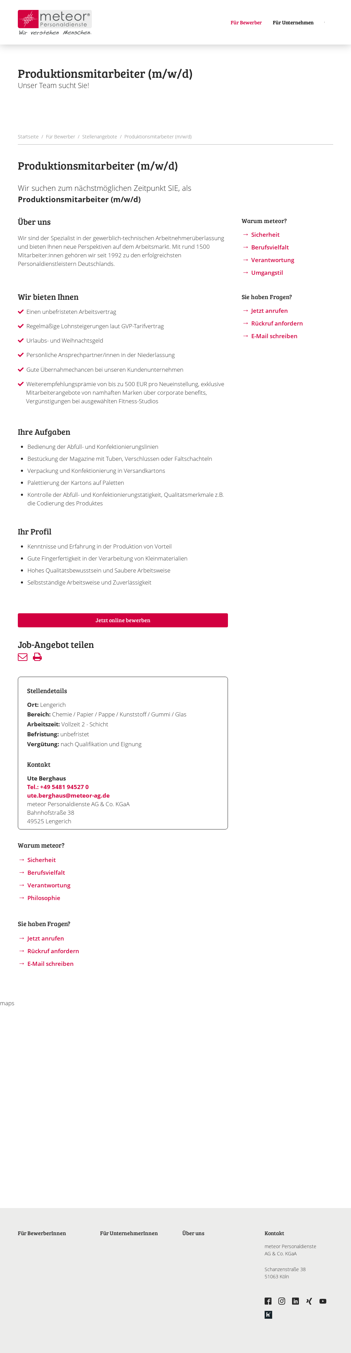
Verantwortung (48, 885)
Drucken (37, 656)
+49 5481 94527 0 (64, 787)
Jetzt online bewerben (123, 620)
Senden (22, 656)
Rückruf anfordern (53, 951)
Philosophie (43, 898)
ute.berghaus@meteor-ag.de (68, 795)
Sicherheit (41, 860)
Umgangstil (267, 272)
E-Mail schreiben (50, 964)
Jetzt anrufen (45, 938)
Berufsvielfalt (46, 872)
